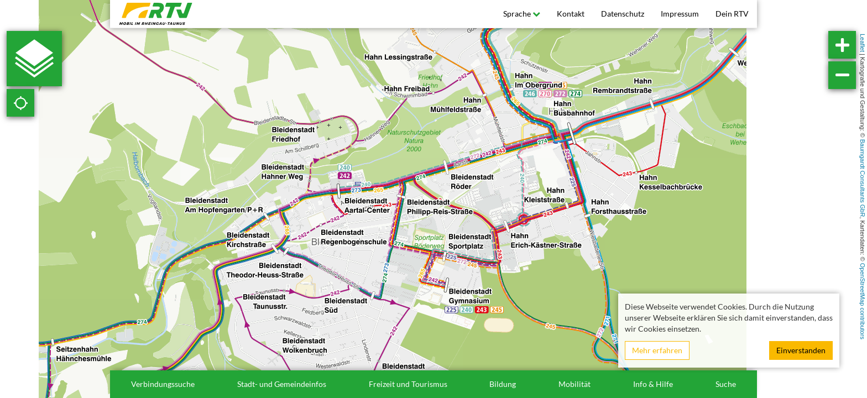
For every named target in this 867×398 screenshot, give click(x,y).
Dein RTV (732, 13)
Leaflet (862, 43)
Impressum (680, 13)
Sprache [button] (521, 13)
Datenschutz (622, 13)
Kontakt (570, 13)
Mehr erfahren (657, 350)
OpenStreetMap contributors (862, 301)
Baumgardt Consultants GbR (862, 178)
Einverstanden (801, 350)
